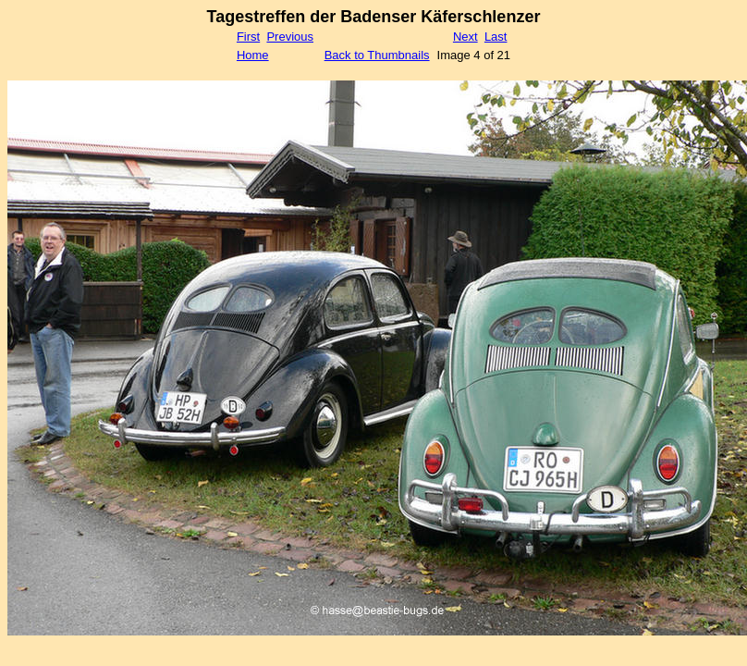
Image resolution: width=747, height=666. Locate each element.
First (248, 36)
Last (496, 36)
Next (465, 36)
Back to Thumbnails (377, 55)
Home (253, 55)
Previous (289, 36)
